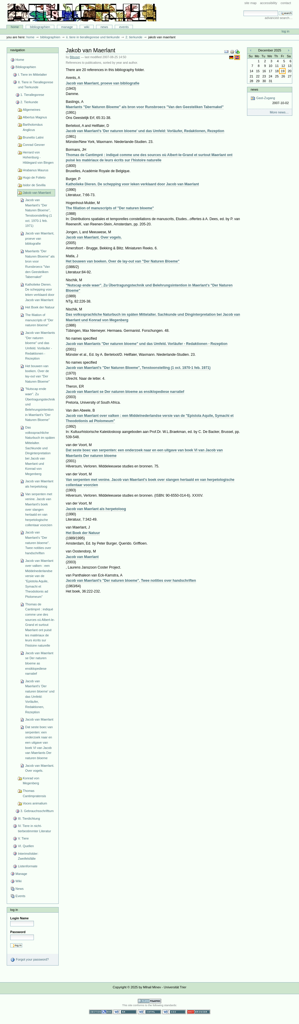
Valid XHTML (149, 1012)
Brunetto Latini (33, 137)
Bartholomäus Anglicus (33, 127)
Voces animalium (35, 803)
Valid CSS (174, 1012)
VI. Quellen (26, 846)
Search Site (243, 10)
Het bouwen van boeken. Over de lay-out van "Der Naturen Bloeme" (37, 373)
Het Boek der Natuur (40, 307)
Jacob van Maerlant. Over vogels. (39, 768)
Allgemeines (31, 109)
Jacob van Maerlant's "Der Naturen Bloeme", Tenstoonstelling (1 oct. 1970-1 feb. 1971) (38, 212)
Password (17, 932)
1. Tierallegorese (32, 94)
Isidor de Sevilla (34, 185)
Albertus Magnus (35, 117)
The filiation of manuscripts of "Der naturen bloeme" (39, 320)
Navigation (17, 50)
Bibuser (75, 57)
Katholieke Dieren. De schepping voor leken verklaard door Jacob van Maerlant (39, 292)
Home (15, 27)
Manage (67, 27)
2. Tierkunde (134, 37)
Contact (286, 3)
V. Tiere (23, 838)
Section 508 (100, 1012)
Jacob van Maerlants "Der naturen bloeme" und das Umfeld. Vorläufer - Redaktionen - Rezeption (40, 345)
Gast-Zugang (269, 101)
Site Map (250, 3)
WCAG (125, 1012)
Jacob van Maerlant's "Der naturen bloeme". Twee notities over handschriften (38, 543)
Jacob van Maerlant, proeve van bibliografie (39, 238)
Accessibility (268, 3)
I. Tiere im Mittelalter (32, 74)
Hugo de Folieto (34, 177)
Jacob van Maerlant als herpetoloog (39, 483)
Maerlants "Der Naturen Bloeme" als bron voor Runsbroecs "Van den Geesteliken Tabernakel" (40, 264)
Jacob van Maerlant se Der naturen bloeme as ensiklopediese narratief (39, 663)
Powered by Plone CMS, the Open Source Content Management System (149, 1001)
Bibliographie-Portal (82, 12)
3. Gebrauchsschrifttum (37, 811)
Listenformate (27, 866)
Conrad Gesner (34, 144)
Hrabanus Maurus (35, 170)
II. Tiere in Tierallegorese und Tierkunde (92, 37)
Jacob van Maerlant (39, 719)
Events (124, 27)
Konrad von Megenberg (31, 780)
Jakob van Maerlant (37, 192)
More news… (279, 112)
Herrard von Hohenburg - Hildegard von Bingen (38, 157)
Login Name (19, 918)
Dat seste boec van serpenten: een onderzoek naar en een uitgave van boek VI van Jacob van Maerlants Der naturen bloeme (39, 742)
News (104, 27)
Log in (285, 31)
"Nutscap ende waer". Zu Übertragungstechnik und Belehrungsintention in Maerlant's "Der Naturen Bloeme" (40, 404)
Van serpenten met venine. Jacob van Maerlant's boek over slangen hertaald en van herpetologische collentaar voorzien (38, 509)
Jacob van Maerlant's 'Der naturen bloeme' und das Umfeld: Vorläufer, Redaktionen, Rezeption (39, 696)
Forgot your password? (29, 959)
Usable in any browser (198, 1012)
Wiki (86, 27)
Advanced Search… (279, 18)
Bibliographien (40, 27)
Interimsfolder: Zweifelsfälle (28, 856)
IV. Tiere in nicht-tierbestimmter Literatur (34, 828)
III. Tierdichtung (29, 818)
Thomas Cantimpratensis (34, 793)
